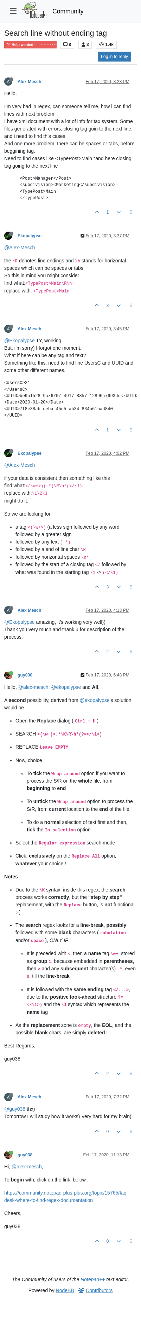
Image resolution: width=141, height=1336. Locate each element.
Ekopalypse (29, 235)
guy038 (25, 675)
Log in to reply (114, 56)
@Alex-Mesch (19, 247)
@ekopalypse (66, 687)
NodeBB (65, 1290)
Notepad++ (93, 1279)
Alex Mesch (29, 81)
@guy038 (14, 1109)
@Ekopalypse (19, 340)
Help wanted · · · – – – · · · (30, 44)
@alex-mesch (33, 687)
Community (68, 11)
